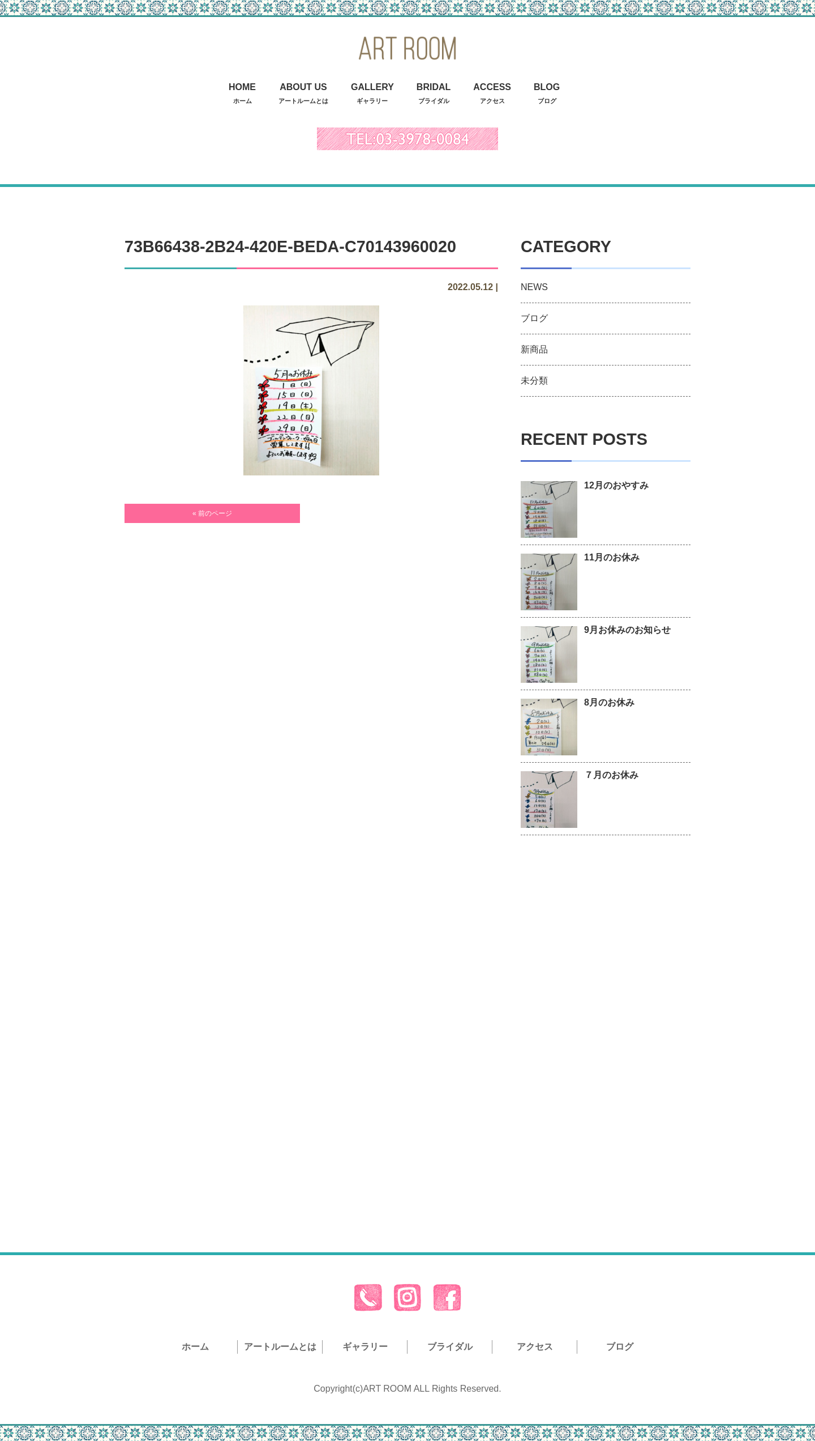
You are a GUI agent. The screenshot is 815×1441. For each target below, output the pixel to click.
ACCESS (492, 95)
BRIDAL (434, 95)
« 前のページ (212, 513)
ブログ (534, 318)
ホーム (195, 1346)
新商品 (534, 349)
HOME (242, 95)
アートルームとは (280, 1346)
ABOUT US (303, 95)
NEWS (534, 287)
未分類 (534, 380)
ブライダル (450, 1346)
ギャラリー (365, 1346)
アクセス (535, 1346)
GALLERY (372, 95)
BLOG (547, 95)
